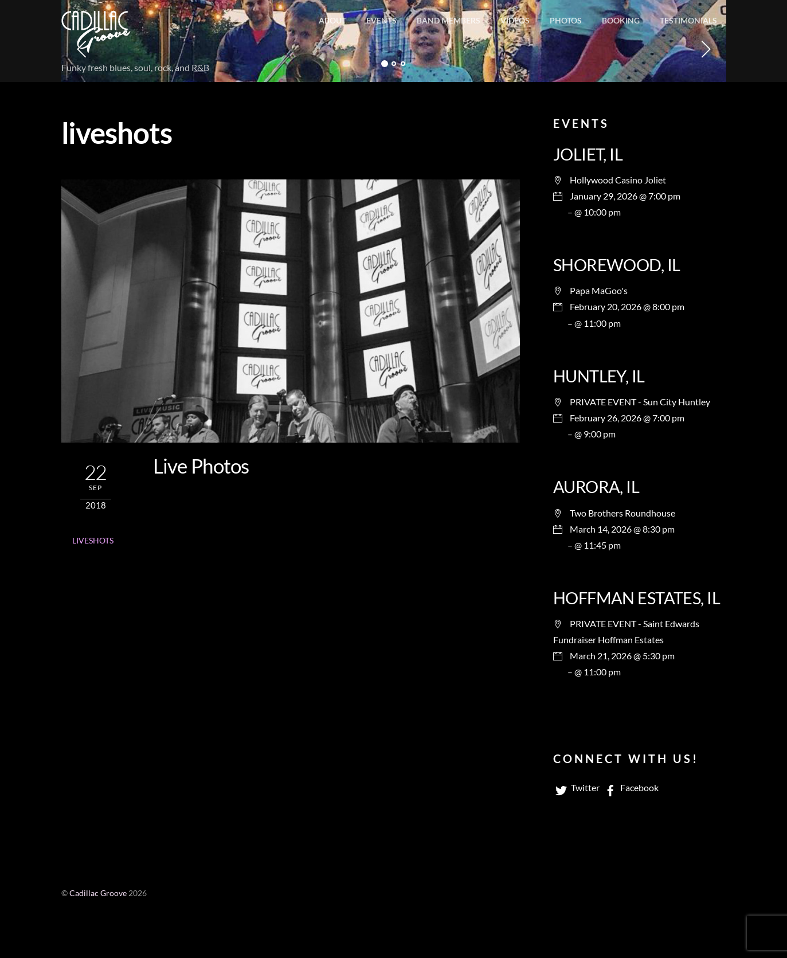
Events (381, 20)
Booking (621, 20)
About (332, 20)
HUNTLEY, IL (599, 376)
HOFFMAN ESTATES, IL (636, 598)
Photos (566, 20)
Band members (448, 20)
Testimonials (688, 20)
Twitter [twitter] (576, 787)
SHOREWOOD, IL (616, 265)
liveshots (92, 540)
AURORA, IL (596, 486)
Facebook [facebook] (630, 787)
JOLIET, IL (587, 154)
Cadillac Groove (98, 893)
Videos (515, 20)
